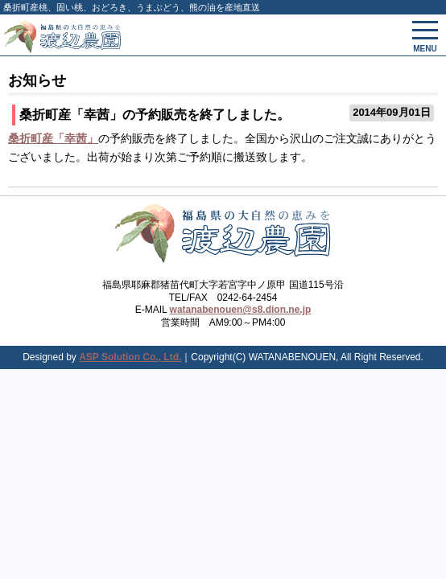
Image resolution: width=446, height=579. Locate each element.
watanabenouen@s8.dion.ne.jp (241, 309)
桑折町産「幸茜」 (53, 138)
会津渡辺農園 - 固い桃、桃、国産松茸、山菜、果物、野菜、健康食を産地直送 (156, 35)
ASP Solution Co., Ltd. (130, 357)
